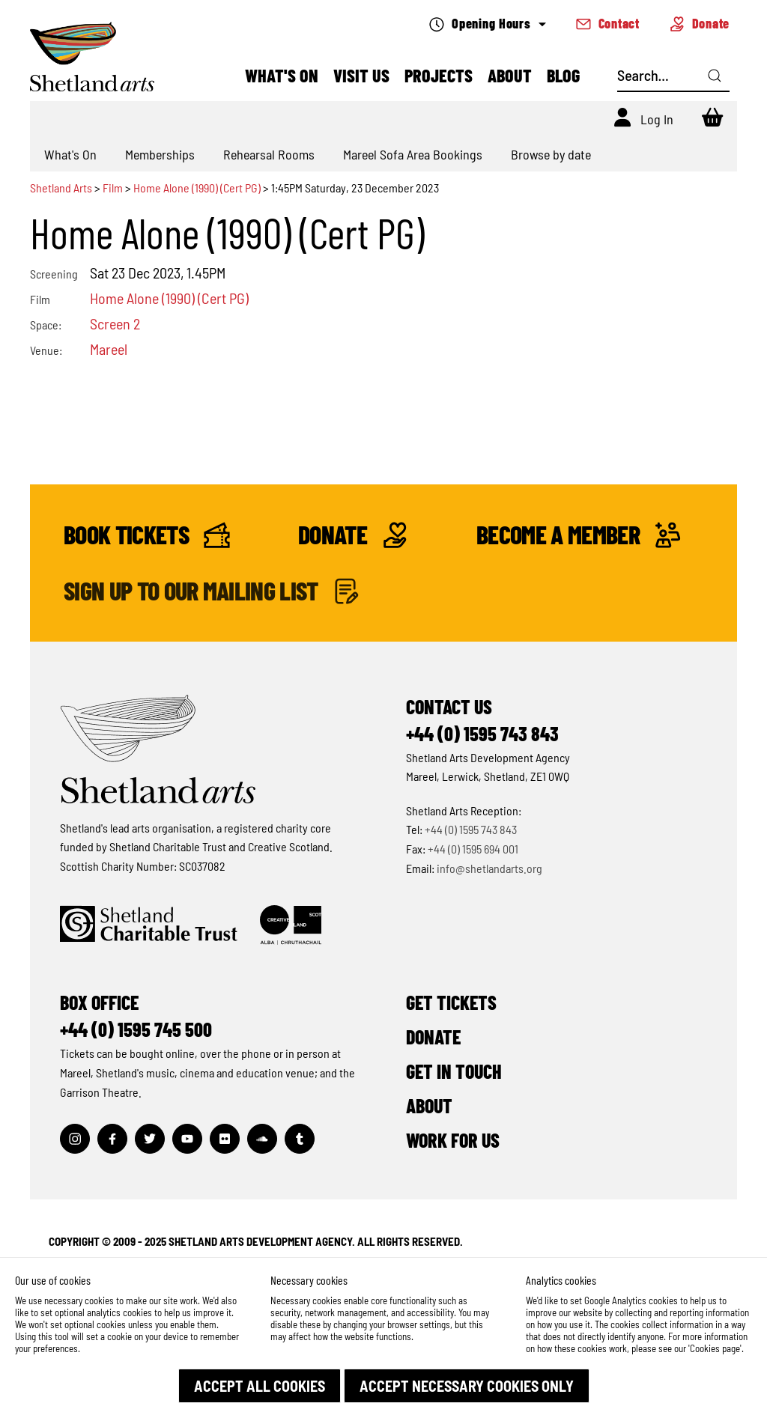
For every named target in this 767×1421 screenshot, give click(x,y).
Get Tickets (451, 1002)
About (510, 75)
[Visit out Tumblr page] (300, 1139)
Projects (438, 75)
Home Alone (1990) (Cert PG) (197, 187)
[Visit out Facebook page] (112, 1139)
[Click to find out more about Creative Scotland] (290, 925)
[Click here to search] (715, 75)
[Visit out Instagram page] (75, 1139)
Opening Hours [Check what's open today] (487, 23)
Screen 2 (115, 323)
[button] (259, 1386)
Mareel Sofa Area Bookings (412, 154)
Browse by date (551, 154)
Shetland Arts (62, 187)
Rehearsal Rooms (269, 154)
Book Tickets (147, 535)
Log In (656, 119)
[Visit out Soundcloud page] (262, 1139)
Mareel (108, 349)
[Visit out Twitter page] (150, 1139)
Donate (700, 23)
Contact (608, 23)
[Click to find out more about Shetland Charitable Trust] (148, 925)
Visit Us (361, 75)
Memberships (160, 154)
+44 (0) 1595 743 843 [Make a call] (471, 829)
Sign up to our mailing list (212, 591)
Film (112, 187)
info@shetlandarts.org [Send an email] (489, 868)
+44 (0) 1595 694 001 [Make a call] (473, 849)
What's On (281, 75)
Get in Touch (454, 1071)
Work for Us (453, 1139)
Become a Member (578, 535)
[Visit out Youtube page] (187, 1139)
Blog (563, 75)
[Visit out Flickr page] (225, 1139)
